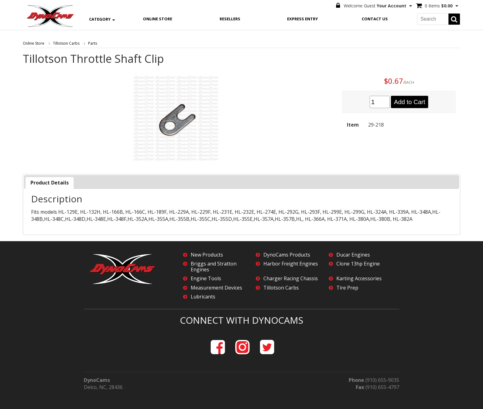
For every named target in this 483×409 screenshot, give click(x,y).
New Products (207, 255)
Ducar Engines (353, 255)
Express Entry (302, 19)
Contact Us (375, 19)
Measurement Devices (216, 288)
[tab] (49, 183)
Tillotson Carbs (66, 43)
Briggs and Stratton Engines (214, 267)
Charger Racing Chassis (290, 278)
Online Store (157, 19)
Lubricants (203, 297)
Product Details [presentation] (49, 182)
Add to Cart (409, 102)
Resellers (230, 19)
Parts (92, 43)
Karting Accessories (359, 278)
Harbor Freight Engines (290, 264)
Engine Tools (206, 278)
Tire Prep (347, 288)
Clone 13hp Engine (358, 264)
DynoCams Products (286, 255)
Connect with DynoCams (241, 320)
